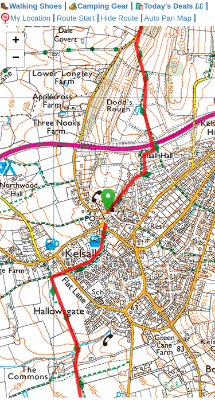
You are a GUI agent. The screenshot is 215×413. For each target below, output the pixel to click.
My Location (27, 18)
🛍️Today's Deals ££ (169, 6)
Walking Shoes (31, 6)
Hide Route (126, 18)
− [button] (15, 58)
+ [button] (15, 41)
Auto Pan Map (177, 18)
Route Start (80, 18)
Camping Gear (98, 6)
